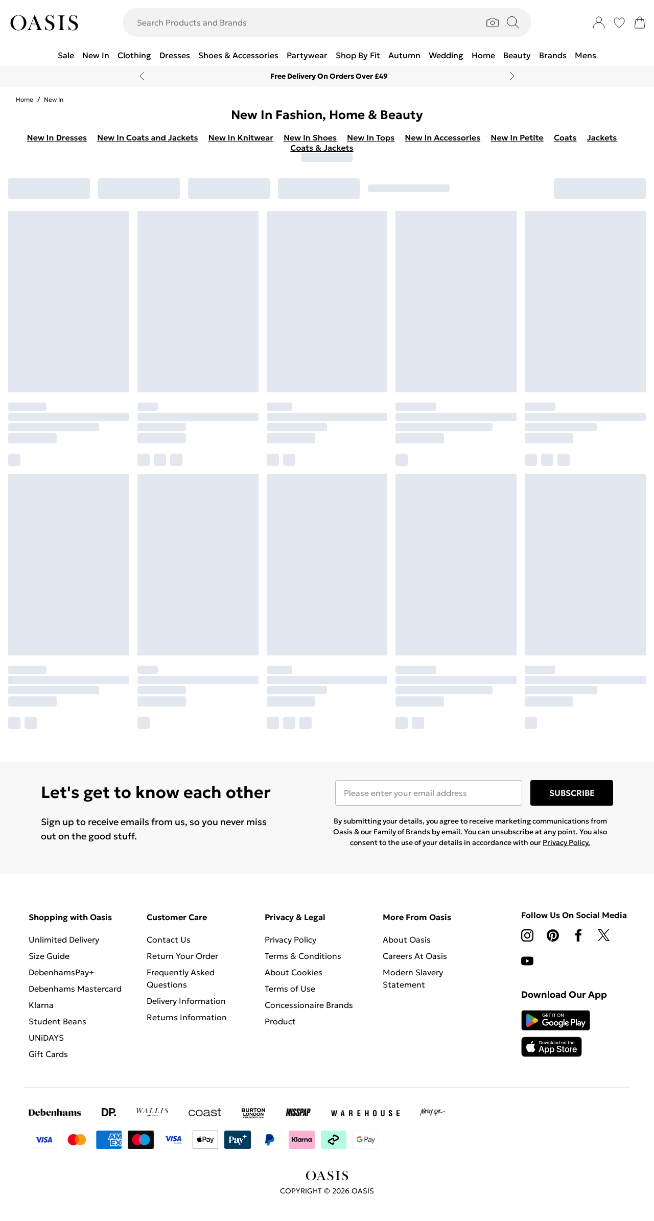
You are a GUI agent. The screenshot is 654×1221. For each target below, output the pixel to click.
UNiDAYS (46, 1037)
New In (53, 99)
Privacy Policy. (566, 842)
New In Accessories (442, 137)
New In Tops (370, 137)
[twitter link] (604, 935)
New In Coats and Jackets (147, 137)
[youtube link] (527, 961)
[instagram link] (527, 935)
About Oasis (407, 939)
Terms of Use (290, 988)
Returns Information (187, 1017)
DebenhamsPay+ (61, 972)
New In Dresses (57, 137)
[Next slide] (512, 76)
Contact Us (169, 939)
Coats (565, 137)
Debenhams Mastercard (75, 988)
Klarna (41, 1005)
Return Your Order (182, 956)
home (24, 99)
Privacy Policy (290, 939)
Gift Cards (48, 1054)
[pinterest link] (553, 935)
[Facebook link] (578, 935)
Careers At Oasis (415, 956)
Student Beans (57, 1021)
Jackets (602, 137)
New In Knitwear (240, 137)
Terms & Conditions (303, 956)
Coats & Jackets (321, 148)
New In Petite (517, 137)
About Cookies (293, 972)
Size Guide (49, 956)
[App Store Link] (555, 1033)
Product (280, 1021)
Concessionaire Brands (309, 1005)
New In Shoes (310, 137)
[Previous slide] (141, 76)
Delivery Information (186, 1001)
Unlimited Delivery (64, 939)
